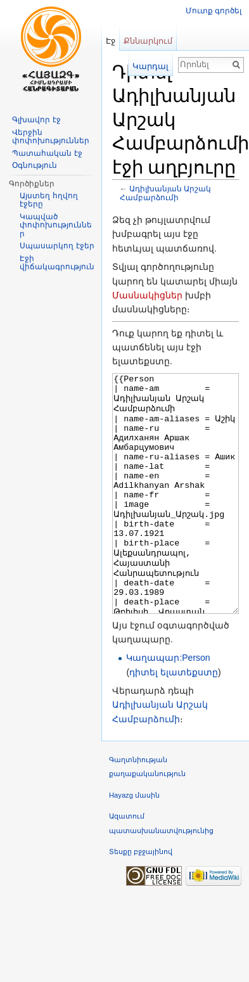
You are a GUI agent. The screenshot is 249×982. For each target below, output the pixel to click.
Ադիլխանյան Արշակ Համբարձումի (165, 192)
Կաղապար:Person (168, 705)
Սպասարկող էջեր (57, 245)
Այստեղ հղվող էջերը (48, 200)
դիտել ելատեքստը (173, 720)
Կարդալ (150, 66)
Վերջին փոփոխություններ (50, 137)
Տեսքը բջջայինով (140, 899)
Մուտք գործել (213, 10)
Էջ (110, 41)
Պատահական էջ (47, 153)
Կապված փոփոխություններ (56, 225)
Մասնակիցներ (147, 295)
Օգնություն (34, 165)
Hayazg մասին (134, 842)
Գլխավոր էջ (36, 119)
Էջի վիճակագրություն (57, 263)
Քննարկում (148, 41)
